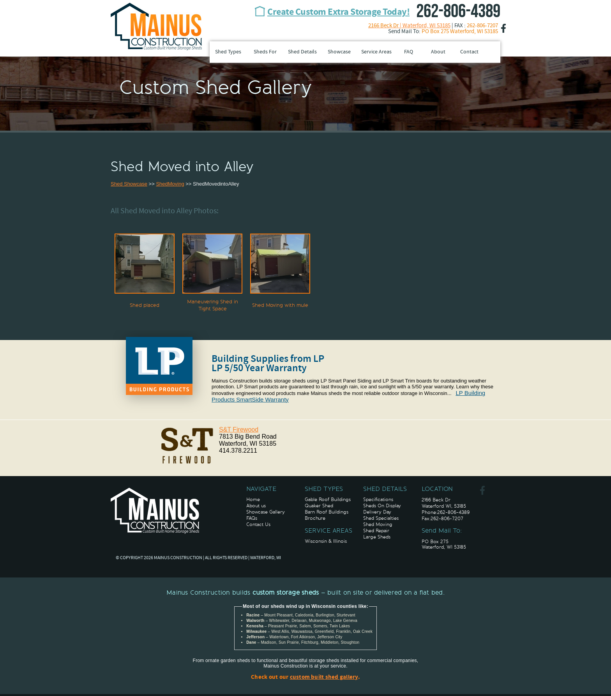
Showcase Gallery (265, 512)
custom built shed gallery (324, 677)
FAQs (251, 518)
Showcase (339, 52)
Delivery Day (377, 512)
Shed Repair (376, 530)
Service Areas (376, 52)
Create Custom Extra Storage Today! (338, 12)
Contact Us (258, 524)
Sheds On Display (382, 505)
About (438, 52)
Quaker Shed (319, 505)
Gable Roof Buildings (328, 499)
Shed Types (228, 52)
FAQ (408, 52)
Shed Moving (377, 524)
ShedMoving (170, 184)
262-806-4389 (458, 11)
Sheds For (265, 52)
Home (253, 499)
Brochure (315, 518)
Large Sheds (376, 537)
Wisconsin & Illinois (326, 541)
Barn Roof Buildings (326, 512)
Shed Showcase (129, 184)
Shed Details (302, 52)
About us (256, 505)
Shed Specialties (381, 518)
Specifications (378, 499)
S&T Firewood (238, 429)
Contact (469, 52)
